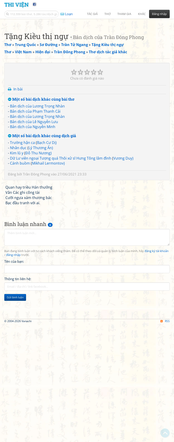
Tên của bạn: (14, 388)
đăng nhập (13, 382)
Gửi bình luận (15, 424)
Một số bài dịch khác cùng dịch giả (42, 263)
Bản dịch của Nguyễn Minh (32, 253)
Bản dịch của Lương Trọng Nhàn (37, 233)
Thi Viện (16, 4)
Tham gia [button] (124, 14)
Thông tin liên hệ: (17, 405)
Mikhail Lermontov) (48, 290)
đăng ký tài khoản (157, 378)
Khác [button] (142, 14)
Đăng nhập (159, 14)
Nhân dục (18, 274)
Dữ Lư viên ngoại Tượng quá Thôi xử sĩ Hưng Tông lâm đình (60, 285)
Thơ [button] (107, 14)
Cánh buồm (20, 290)
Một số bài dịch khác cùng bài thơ (41, 226)
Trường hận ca (22, 269)
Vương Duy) (123, 285)
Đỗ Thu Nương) (38, 279)
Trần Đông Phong (36, 301)
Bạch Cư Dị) (47, 269)
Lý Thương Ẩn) (41, 274)
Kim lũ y (16, 279)
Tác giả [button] (92, 14)
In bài (18, 216)
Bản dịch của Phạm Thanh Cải (35, 238)
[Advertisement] (87, 53)
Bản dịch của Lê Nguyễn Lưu (34, 248)
